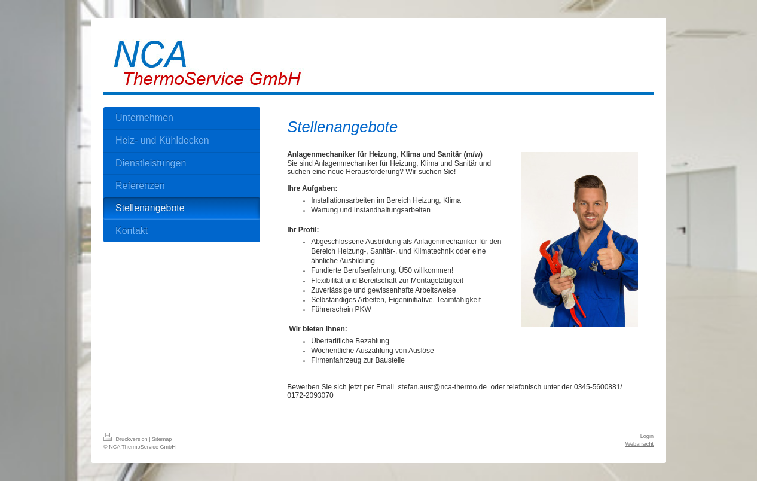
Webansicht (639, 444)
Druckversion (126, 439)
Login (647, 436)
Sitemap (162, 439)
